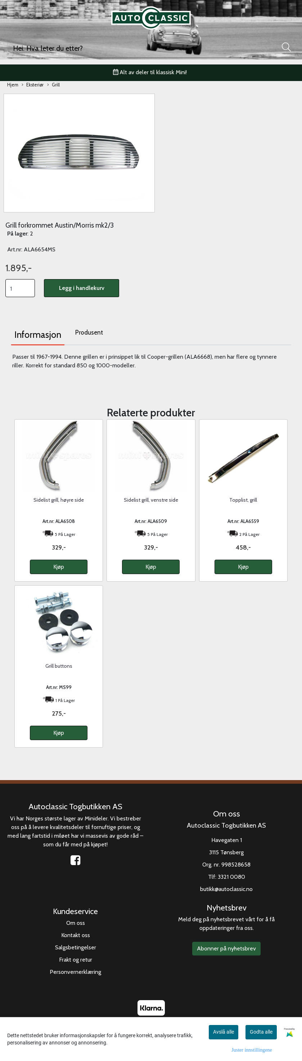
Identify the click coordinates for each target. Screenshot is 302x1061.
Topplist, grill (243, 500)
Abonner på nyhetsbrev (226, 948)
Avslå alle (223, 1032)
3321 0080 (231, 876)
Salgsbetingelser (75, 947)
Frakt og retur (75, 959)
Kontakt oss (75, 935)
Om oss (75, 922)
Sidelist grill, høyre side (58, 500)
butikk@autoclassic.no (226, 889)
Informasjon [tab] (37, 334)
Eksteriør (33, 85)
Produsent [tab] (89, 332)
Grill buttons (58, 666)
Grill (53, 85)
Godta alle (261, 1032)
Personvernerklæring (75, 971)
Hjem (12, 85)
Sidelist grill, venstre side (151, 500)
